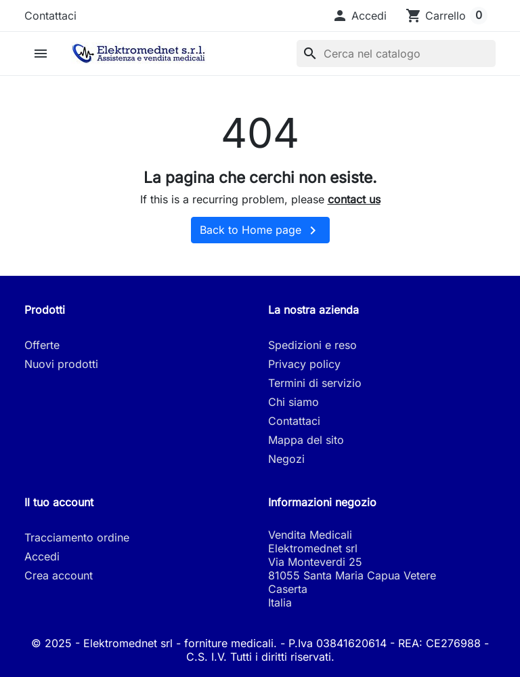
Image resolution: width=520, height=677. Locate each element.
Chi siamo (293, 402)
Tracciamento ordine (76, 537)
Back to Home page (260, 230)
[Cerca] (396, 53)
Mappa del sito (306, 440)
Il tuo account (58, 502)
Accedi (42, 556)
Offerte (42, 345)
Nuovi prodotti (61, 364)
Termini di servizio (315, 383)
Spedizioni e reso (312, 345)
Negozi (286, 459)
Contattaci (50, 15)
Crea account (58, 575)
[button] (359, 15)
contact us (354, 199)
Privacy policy (304, 364)
